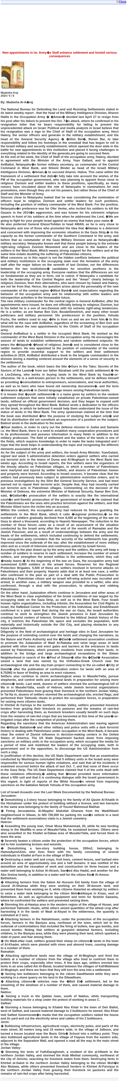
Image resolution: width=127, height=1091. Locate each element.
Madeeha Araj (9, 92)
